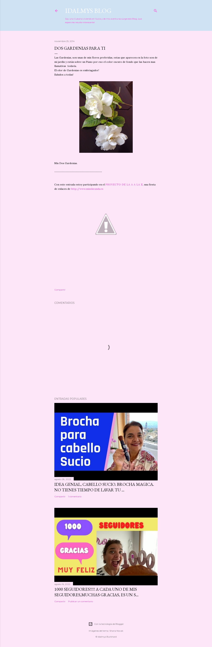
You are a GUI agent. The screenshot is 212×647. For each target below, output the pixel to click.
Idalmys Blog (88, 10)
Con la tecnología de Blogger (106, 624)
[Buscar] (155, 9)
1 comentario (74, 496)
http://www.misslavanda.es (87, 188)
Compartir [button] (59, 289)
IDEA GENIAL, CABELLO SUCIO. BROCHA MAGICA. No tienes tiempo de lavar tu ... (104, 487)
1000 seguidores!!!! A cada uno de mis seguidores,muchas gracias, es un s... (96, 592)
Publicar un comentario (80, 601)
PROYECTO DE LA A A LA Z (124, 184)
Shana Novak (116, 630)
